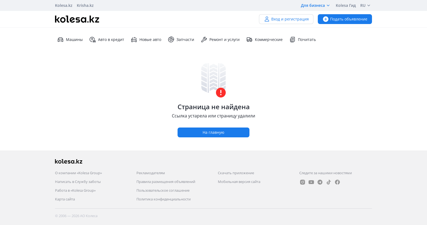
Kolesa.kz (63, 5)
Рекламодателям (150, 172)
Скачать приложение (236, 172)
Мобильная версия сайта (239, 181)
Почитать (302, 39)
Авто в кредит (106, 39)
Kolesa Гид (346, 5)
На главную (213, 132)
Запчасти (181, 39)
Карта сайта (65, 199)
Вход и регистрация (286, 19)
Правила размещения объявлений (165, 181)
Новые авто (146, 39)
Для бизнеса (316, 5)
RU (366, 5)
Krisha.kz (85, 5)
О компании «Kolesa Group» (78, 172)
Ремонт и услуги (220, 39)
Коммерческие (264, 39)
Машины (70, 39)
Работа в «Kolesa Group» (75, 190)
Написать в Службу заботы (78, 181)
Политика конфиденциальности (163, 199)
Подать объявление (344, 19)
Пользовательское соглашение (163, 190)
